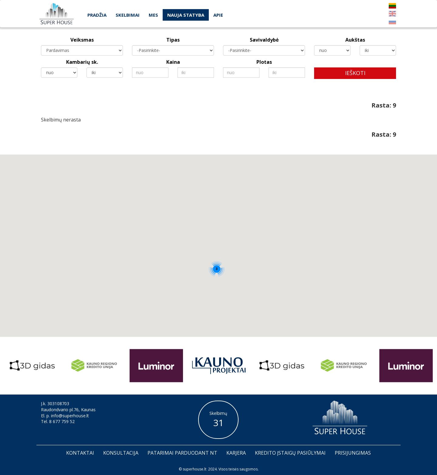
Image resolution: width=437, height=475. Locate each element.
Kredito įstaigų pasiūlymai (290, 452)
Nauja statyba (185, 15)
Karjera (236, 452)
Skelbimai (128, 15)
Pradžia (97, 15)
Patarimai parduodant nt (182, 452)
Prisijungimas (353, 452)
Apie (218, 15)
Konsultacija (120, 452)
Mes (153, 15)
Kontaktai (80, 452)
